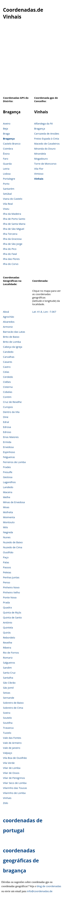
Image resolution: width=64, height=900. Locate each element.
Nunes (6, 537)
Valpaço (7, 752)
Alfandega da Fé (43, 123)
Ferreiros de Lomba (14, 462)
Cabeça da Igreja (12, 346)
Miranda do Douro (45, 148)
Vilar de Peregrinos (14, 778)
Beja (5, 128)
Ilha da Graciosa (12, 238)
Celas (6, 371)
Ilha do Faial (10, 253)
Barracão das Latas (14, 331)
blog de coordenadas (49, 886)
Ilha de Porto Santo (14, 218)
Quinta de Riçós (12, 612)
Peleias (7, 572)
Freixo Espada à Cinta (46, 138)
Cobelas (7, 392)
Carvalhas (8, 356)
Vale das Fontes (12, 737)
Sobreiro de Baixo (13, 702)
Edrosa (7, 427)
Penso (6, 582)
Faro (5, 158)
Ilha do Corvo (10, 264)
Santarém (8, 188)
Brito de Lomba (12, 341)
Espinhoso (9, 452)
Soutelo (7, 717)
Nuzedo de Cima (12, 547)
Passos (7, 567)
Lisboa (6, 173)
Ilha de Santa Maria (14, 223)
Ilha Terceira (10, 233)
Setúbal (7, 193)
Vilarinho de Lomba (14, 793)
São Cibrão (9, 682)
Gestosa (7, 477)
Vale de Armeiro (12, 742)
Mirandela (40, 153)
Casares (7, 361)
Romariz (7, 657)
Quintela (8, 627)
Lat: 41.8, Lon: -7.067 (44, 311)
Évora (6, 153)
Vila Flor (38, 168)
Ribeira (7, 647)
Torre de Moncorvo (45, 163)
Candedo (8, 351)
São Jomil (8, 687)
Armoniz (8, 326)
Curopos (8, 407)
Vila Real (8, 203)
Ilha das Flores (11, 259)
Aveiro (6, 123)
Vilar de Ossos (11, 773)
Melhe (6, 497)
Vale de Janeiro (11, 747)
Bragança (9, 138)
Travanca (8, 727)
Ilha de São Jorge (12, 243)
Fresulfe (7, 472)
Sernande (8, 697)
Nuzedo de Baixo (13, 542)
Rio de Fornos (11, 652)
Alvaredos (8, 321)
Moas (6, 507)
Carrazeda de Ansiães (46, 133)
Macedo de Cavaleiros (47, 143)
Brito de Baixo (11, 336)
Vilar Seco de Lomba (14, 783)
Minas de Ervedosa (14, 502)
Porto (6, 183)
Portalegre (9, 178)
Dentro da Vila (11, 412)
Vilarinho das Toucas (15, 788)
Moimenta (9, 517)
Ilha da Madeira (12, 213)
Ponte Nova (9, 597)
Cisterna (8, 387)
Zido (5, 803)
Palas (6, 562)
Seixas (6, 692)
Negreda (8, 532)
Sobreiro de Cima (13, 707)
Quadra (7, 607)
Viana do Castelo (12, 198)
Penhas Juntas (11, 577)
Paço (6, 557)
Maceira (7, 492)
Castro (6, 366)
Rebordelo (9, 637)
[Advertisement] (31, 59)
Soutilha (7, 722)
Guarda (7, 163)
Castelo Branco (11, 143)
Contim (7, 397)
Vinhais (38, 178)
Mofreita (8, 512)
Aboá (6, 311)
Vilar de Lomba (11, 767)
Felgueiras (9, 457)
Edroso (7, 432)
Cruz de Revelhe (12, 402)
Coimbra (8, 148)
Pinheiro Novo (11, 587)
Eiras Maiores (11, 437)
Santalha (8, 677)
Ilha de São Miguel (13, 228)
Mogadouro (41, 158)
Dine (5, 417)
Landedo (8, 487)
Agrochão (8, 316)
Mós (5, 527)
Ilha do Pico (9, 248)
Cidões (7, 381)
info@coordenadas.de (39, 891)
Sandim (7, 667)
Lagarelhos (9, 482)
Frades (7, 467)
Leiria (6, 168)
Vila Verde (9, 762)
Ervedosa (8, 447)
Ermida (7, 442)
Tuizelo (7, 732)
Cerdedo (8, 376)
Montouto (9, 522)
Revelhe (7, 642)
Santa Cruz (9, 672)
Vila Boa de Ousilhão (15, 757)
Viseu (6, 208)
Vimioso (38, 173)
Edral (6, 422)
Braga (6, 133)
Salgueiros (9, 662)
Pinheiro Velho (11, 592)
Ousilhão (8, 552)
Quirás (7, 632)
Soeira (6, 712)
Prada (6, 602)
